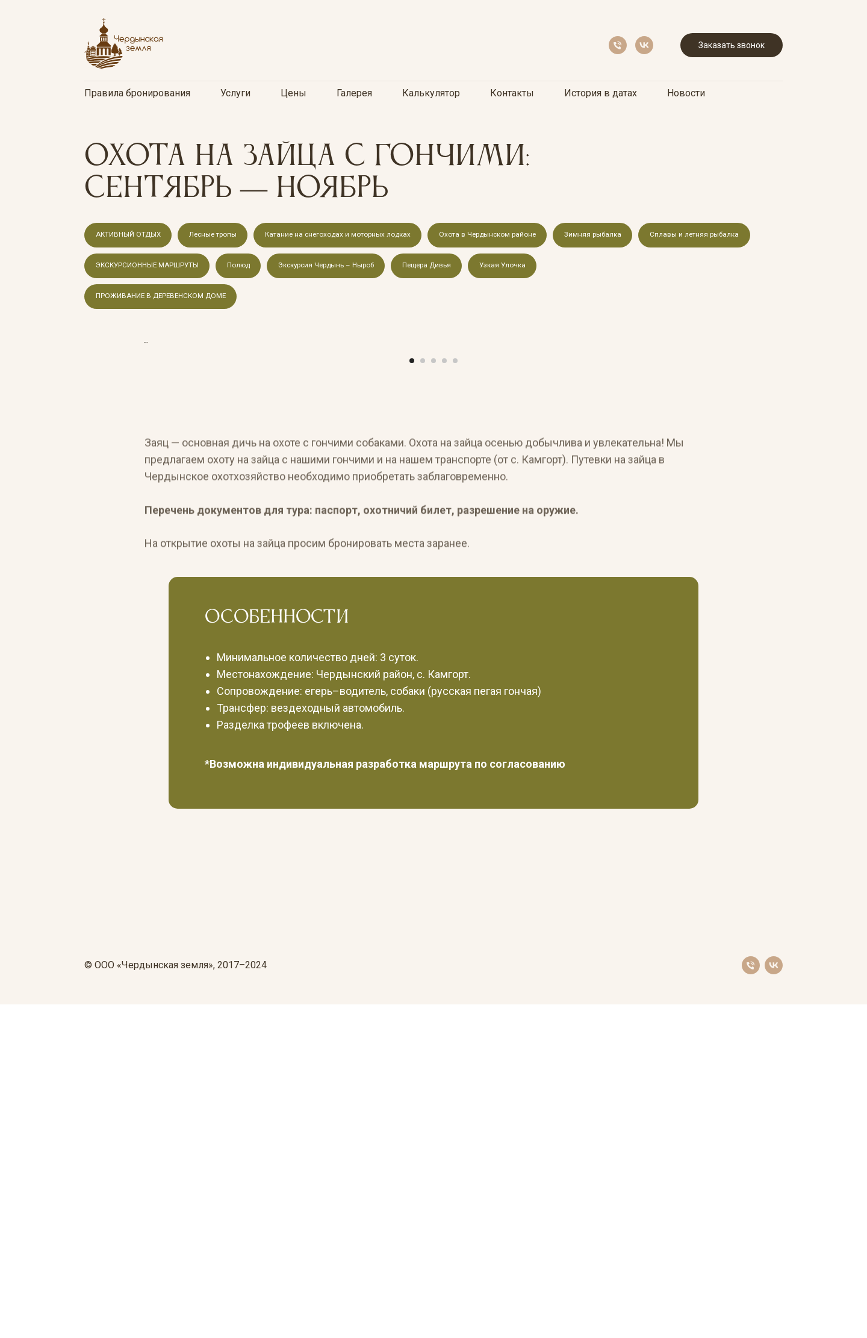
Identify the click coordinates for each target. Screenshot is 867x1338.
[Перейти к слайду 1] (411, 694)
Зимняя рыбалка (605, 235)
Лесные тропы (215, 235)
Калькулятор (431, 93)
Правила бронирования (137, 93)
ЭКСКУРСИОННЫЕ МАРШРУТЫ (149, 267)
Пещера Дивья (437, 267)
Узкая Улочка (515, 267)
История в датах (600, 93)
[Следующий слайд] (722, 511)
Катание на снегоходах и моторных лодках (343, 235)
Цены (293, 93)
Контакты (512, 93)
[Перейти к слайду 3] (433, 694)
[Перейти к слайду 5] (455, 694)
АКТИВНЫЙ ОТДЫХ (129, 235)
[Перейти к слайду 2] (422, 694)
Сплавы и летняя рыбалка (708, 235)
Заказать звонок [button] (731, 45)
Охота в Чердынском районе (497, 235)
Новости (686, 93)
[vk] (644, 45)
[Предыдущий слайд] (144, 511)
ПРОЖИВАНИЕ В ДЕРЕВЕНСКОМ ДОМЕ (162, 298)
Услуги (235, 93)
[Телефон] (618, 45)
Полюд (243, 267)
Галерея (354, 93)
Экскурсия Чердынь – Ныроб (334, 267)
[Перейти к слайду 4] (444, 694)
